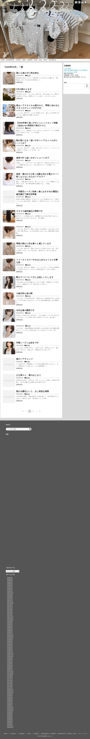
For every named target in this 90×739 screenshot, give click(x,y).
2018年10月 (10, 656)
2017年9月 (10, 676)
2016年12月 (10, 689)
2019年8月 (10, 641)
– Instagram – (36, 733)
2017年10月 (10, 674)
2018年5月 (10, 663)
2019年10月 (10, 638)
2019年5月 (10, 645)
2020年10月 (10, 620)
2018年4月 (10, 665)
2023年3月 (10, 589)
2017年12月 (10, 671)
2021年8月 (10, 604)
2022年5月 (10, 597)
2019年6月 (10, 644)
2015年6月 (10, 716)
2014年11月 (10, 727)
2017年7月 (10, 679)
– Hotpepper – (21, 733)
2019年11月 (10, 636)
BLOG (35, 60)
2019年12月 (10, 635)
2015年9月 (10, 712)
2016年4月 (10, 701)
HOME (3, 60)
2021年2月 (10, 614)
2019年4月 (10, 647)
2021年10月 (10, 603)
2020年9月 (10, 621)
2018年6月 (10, 662)
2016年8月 (10, 695)
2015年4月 (10, 719)
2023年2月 (10, 591)
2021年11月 (10, 601)
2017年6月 (10, 680)
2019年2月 (10, 650)
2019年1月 (10, 651)
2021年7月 (10, 606)
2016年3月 (10, 703)
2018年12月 (10, 653)
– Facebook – (13, 733)
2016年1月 (10, 706)
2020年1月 (10, 633)
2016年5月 (10, 700)
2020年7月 (10, 624)
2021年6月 (10, 607)
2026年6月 (10, 577)
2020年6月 (10, 626)
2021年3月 (10, 612)
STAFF (45, 60)
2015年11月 (10, 709)
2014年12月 (10, 725)
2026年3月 (10, 582)
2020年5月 (10, 627)
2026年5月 (10, 579)
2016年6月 (10, 698)
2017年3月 (10, 685)
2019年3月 (10, 648)
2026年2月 (10, 583)
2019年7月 (10, 642)
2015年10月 (10, 710)
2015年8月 (10, 713)
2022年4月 (10, 598)
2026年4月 (10, 580)
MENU (24, 60)
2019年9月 (10, 639)
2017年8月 (10, 677)
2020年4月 (10, 629)
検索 (65, 82)
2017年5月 (10, 682)
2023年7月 (10, 585)
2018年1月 (10, 669)
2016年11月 (10, 691)
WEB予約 (29, 60)
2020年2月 (10, 632)
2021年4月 (10, 611)
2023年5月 (10, 586)
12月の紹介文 (52, 60)
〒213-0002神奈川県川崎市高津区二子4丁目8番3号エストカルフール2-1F (76, 70)
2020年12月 (10, 617)
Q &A (40, 60)
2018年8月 (10, 659)
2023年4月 (10, 588)
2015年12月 (10, 707)
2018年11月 (10, 654)
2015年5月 (10, 718)
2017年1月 (10, 688)
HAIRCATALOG (61, 733)
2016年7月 (10, 697)
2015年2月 (10, 722)
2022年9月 (10, 594)
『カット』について (82, 733)
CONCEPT (53, 733)
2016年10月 (10, 692)
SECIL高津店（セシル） (16, 2)
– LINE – (29, 733)
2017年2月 (10, 686)
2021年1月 (10, 615)
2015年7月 (10, 715)
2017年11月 (10, 672)
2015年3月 (10, 721)
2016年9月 (10, 694)
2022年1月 (10, 600)
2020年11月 (10, 618)
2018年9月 (10, 657)
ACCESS (18, 60)
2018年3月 (10, 666)
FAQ (74, 733)
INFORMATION (10, 60)
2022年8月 (10, 595)
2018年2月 (10, 668)
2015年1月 (10, 724)
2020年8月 (10, 623)
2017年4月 (10, 683)
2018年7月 (10, 660)
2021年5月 (10, 609)
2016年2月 (10, 704)
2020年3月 (10, 630)
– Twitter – (5, 733)
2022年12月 (10, 592)
